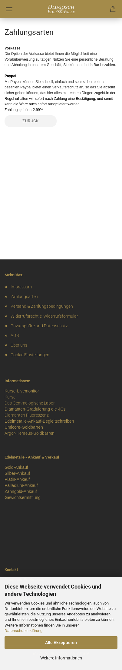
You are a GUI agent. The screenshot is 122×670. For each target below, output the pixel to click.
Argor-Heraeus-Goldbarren (29, 433)
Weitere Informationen (61, 658)
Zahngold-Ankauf (21, 491)
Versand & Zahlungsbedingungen (42, 306)
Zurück (30, 121)
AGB (15, 335)
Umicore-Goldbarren (24, 427)
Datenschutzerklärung (23, 630)
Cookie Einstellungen (30, 354)
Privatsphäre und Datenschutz (39, 325)
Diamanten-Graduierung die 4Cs (35, 409)
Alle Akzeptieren (61, 642)
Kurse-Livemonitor (22, 391)
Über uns (19, 345)
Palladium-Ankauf (21, 485)
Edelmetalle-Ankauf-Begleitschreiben (39, 421)
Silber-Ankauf (17, 473)
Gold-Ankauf (16, 467)
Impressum (21, 286)
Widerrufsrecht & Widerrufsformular (44, 316)
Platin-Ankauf (17, 479)
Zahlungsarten (24, 296)
